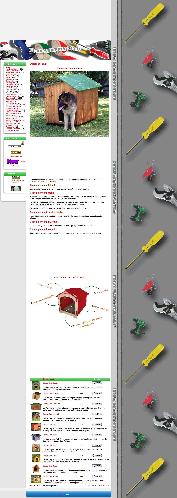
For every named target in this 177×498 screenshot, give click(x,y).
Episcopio (9, 101)
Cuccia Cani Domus (50, 393)
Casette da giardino (12, 84)
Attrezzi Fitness (12, 74)
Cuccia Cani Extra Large (52, 404)
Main (67, 494)
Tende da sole (10, 127)
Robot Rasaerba (11, 123)
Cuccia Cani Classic (50, 383)
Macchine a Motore (13, 112)
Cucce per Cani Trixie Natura (16, 182)
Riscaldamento (12, 122)
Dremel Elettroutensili (13, 96)
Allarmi (9, 67)
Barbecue (10, 76)
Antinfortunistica (12, 69)
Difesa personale (11, 94)
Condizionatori (12, 89)
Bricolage (10, 79)
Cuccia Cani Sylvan (50, 476)
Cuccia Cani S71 (49, 445)
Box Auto (9, 77)
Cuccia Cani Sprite (50, 466)
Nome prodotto (49, 379)
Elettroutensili (11, 98)
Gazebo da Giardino (14, 105)
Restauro (10, 118)
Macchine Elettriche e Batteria (13, 114)
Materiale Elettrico (13, 117)
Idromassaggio (12, 106)
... (106, 486)
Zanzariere (10, 130)
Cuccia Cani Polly (49, 435)
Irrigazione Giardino (14, 110)
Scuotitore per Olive (12, 125)
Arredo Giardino (12, 71)
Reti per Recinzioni (13, 120)
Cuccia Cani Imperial (51, 414)
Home (61, 494)
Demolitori (10, 93)
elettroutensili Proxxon (13, 100)
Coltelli (9, 88)
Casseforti (10, 86)
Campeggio (11, 81)
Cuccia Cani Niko (49, 425)
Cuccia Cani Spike (50, 456)
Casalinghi (10, 83)
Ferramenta (11, 103)
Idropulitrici (10, 108)
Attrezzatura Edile (13, 72)
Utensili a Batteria (13, 129)
